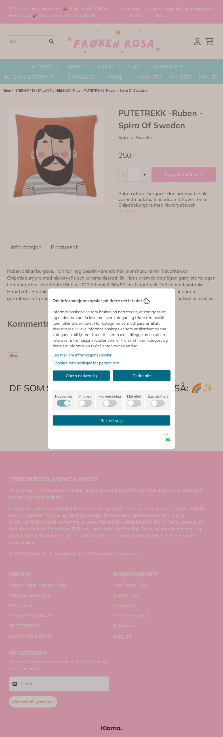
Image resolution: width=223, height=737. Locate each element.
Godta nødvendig (81, 375)
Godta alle (141, 375)
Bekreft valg (111, 420)
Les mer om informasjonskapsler (82, 354)
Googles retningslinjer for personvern (85, 362)
